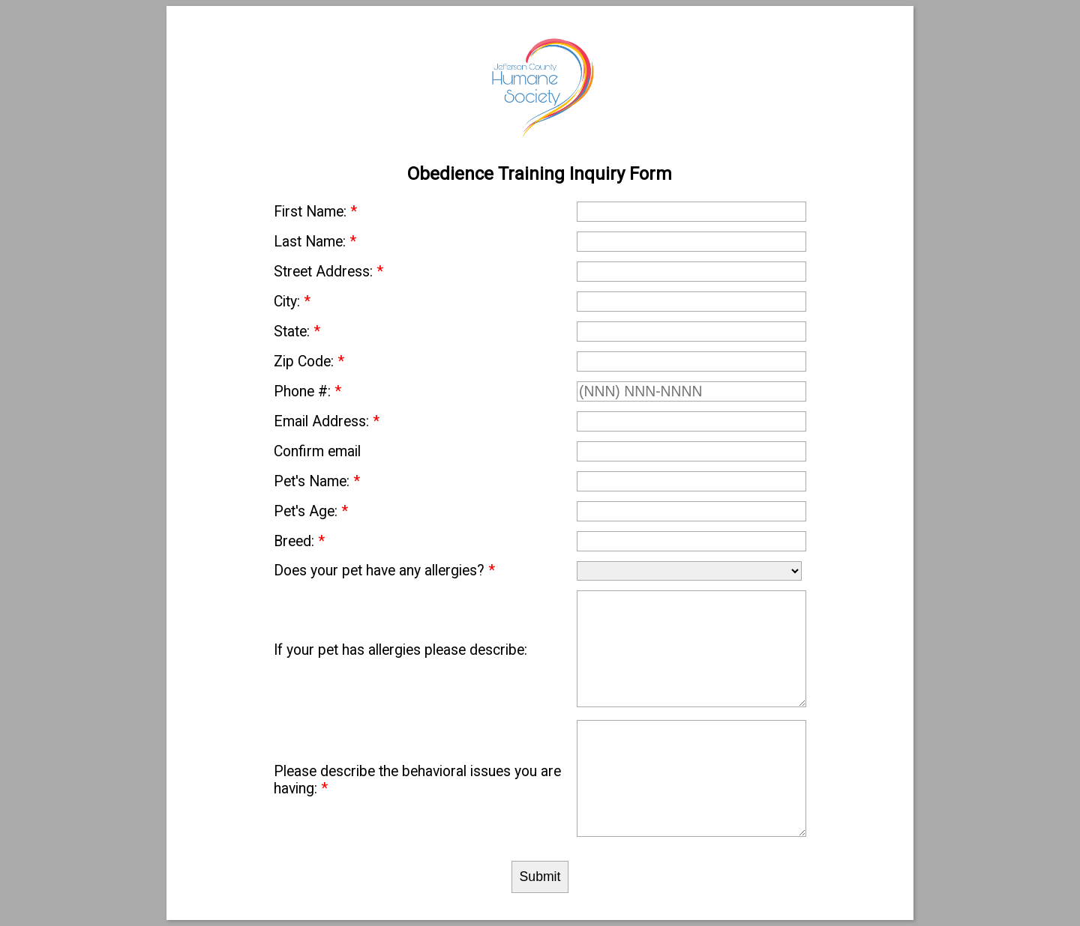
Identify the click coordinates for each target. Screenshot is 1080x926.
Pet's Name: (317, 481)
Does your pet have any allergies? (384, 570)
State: (297, 331)
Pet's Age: (311, 511)
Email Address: (327, 421)
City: (292, 301)
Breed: (299, 541)
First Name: (315, 211)
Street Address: (328, 271)
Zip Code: (309, 361)
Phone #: (307, 391)
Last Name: (315, 241)
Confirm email (317, 451)
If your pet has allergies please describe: (400, 650)
